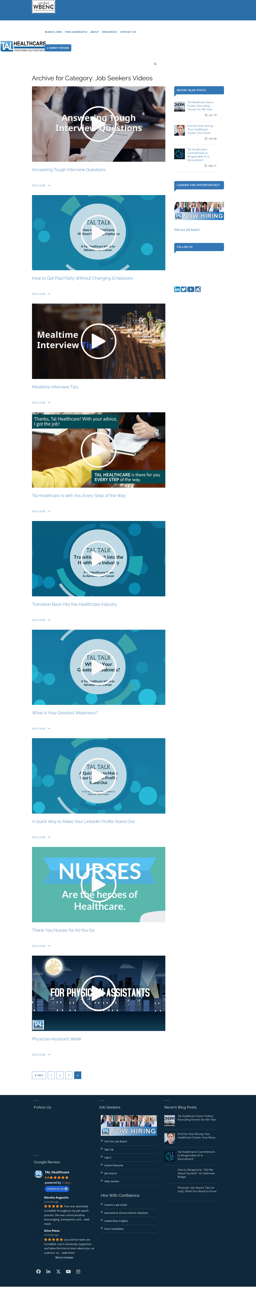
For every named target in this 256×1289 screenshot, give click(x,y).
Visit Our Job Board (115, 1111)
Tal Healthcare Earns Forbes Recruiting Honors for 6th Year (201, 76)
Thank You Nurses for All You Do (63, 900)
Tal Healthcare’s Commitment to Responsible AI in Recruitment (196, 1126)
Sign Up (109, 1119)
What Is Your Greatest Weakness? (65, 683)
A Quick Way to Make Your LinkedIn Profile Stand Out (83, 791)
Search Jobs (101, 32)
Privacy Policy (141, 1264)
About (142, 32)
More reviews (64, 1228)
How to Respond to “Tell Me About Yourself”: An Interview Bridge (196, 1143)
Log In (107, 1127)
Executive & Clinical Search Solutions (126, 1183)
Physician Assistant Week (56, 1009)
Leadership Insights (116, 1191)
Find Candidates (124, 32)
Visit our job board (186, 200)
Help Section (111, 1151)
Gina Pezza (52, 1201)
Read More (39, 155)
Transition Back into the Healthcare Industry (74, 574)
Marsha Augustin (56, 1168)
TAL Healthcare (57, 1142)
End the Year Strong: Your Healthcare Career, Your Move (201, 100)
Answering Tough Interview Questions (69, 139)
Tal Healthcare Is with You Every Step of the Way (79, 465)
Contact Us (175, 32)
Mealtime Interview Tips (55, 357)
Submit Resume (113, 1135)
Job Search (110, 1143)
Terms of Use (165, 1264)
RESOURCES (157, 32)
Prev (39, 1045)
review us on (57, 1159)
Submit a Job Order (115, 1175)
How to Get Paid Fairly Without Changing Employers (82, 248)
